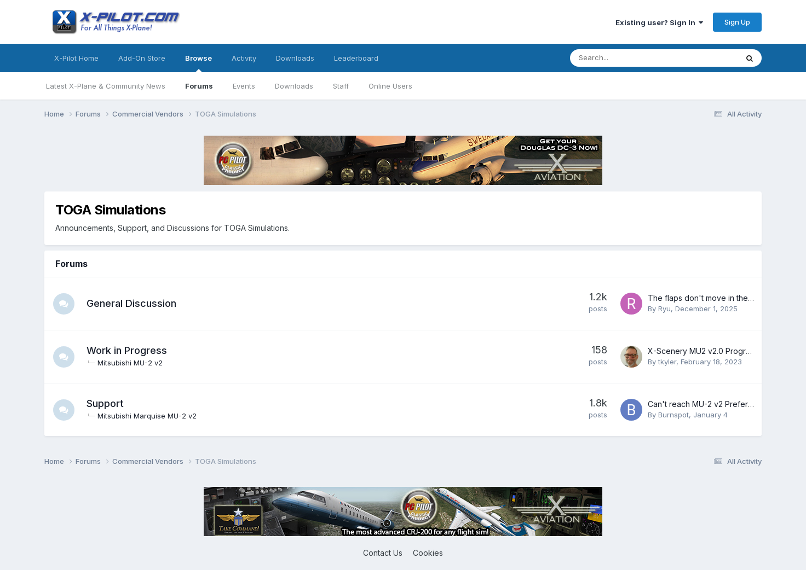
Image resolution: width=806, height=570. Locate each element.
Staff (341, 86)
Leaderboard (356, 58)
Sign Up (737, 22)
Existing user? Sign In (659, 22)
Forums (199, 86)
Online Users (390, 86)
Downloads (294, 86)
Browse (198, 63)
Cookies (428, 552)
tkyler (667, 361)
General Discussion (132, 303)
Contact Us (382, 552)
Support (105, 403)
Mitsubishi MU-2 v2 (130, 362)
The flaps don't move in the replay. (711, 298)
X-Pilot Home (76, 58)
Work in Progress (127, 350)
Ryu (664, 308)
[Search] (625, 58)
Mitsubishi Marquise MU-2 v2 (147, 415)
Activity (244, 58)
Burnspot (673, 414)
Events (244, 86)
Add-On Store (141, 58)
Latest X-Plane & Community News (105, 86)
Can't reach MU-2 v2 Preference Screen (721, 404)
